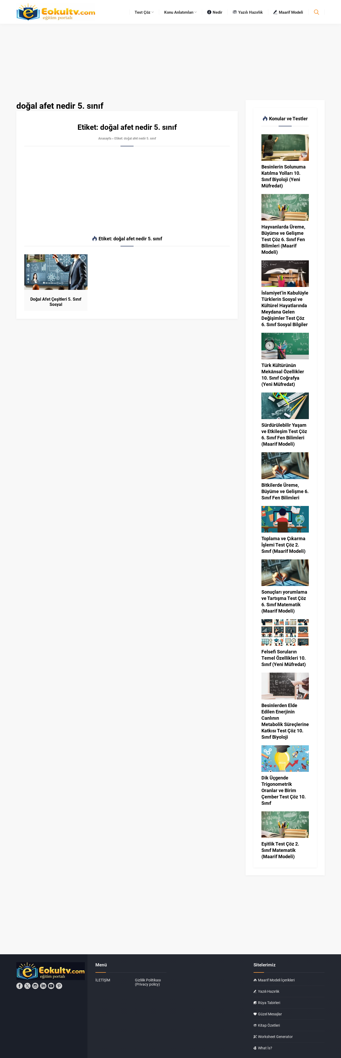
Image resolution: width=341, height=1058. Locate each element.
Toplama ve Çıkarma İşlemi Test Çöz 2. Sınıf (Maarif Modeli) (283, 544)
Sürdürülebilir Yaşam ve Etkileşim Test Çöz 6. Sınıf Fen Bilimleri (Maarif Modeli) (284, 434)
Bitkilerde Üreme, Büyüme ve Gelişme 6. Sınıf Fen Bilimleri (285, 491)
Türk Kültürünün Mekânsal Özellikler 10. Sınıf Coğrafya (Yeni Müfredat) (282, 374)
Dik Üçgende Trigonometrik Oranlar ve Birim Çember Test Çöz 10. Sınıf (283, 790)
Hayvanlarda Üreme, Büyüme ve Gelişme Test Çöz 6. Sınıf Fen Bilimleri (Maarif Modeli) (283, 239)
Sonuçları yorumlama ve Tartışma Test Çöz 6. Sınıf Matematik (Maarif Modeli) (284, 601)
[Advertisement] (127, 191)
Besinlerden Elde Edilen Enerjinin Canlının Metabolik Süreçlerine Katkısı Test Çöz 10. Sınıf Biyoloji (285, 721)
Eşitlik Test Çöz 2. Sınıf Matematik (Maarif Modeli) (280, 850)
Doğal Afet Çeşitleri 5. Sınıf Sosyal (55, 301)
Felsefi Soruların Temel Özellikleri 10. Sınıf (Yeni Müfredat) (283, 657)
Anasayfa (104, 138)
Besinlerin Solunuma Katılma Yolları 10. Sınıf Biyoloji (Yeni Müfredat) (283, 176)
